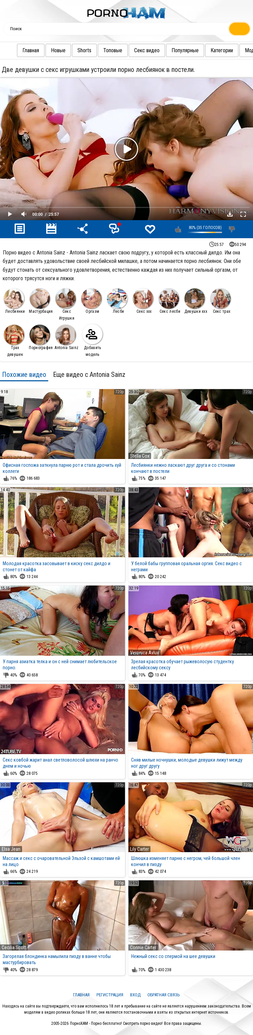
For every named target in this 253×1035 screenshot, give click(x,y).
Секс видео (133, 50)
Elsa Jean (11, 849)
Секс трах (220, 301)
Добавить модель (92, 340)
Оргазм (91, 301)
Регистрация (109, 994)
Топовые (99, 50)
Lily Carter (139, 849)
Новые (44, 50)
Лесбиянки (14, 301)
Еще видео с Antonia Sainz (89, 374)
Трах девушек (14, 341)
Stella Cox (139, 456)
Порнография (41, 337)
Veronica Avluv (144, 652)
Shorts (71, 50)
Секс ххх (143, 301)
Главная (17, 50)
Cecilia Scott (14, 947)
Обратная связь (163, 994)
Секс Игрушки (65, 304)
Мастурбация (41, 301)
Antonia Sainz (66, 337)
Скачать (230, 214)
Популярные (171, 50)
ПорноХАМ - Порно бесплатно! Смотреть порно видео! (116, 1023)
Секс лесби (169, 301)
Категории (208, 50)
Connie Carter (143, 947)
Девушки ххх (195, 301)
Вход (135, 994)
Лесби (117, 301)
